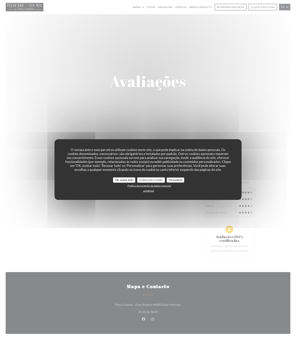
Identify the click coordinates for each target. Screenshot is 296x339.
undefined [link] (148, 190)
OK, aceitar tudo (124, 179)
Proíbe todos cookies (151, 179)
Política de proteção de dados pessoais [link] (149, 185)
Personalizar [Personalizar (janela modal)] (175, 179)
